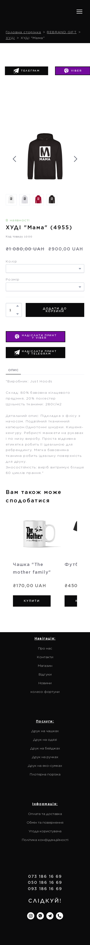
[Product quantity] (12, 310)
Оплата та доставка (45, 814)
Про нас (45, 648)
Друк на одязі (45, 740)
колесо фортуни (45, 692)
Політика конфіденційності (45, 840)
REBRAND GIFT (62, 32)
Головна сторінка (23, 32)
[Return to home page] (36, 11)
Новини (45, 683)
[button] (26, 70)
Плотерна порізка (45, 774)
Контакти (45, 657)
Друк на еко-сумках (45, 766)
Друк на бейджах (45, 748)
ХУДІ (10, 38)
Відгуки (45, 674)
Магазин (45, 666)
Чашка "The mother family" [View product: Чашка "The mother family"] (32, 568)
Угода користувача (45, 831)
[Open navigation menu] (79, 11)
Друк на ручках (45, 757)
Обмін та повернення (45, 822)
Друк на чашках (45, 731)
